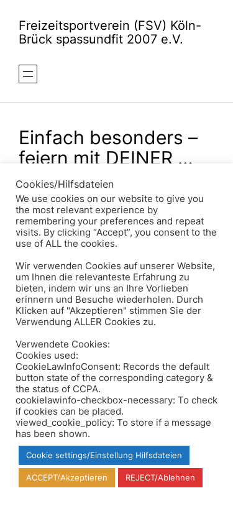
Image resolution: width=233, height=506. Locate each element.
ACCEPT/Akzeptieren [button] (66, 477)
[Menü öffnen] (28, 74)
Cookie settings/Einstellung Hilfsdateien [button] (104, 455)
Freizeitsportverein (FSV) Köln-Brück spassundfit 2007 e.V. (110, 32)
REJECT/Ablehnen (160, 477)
